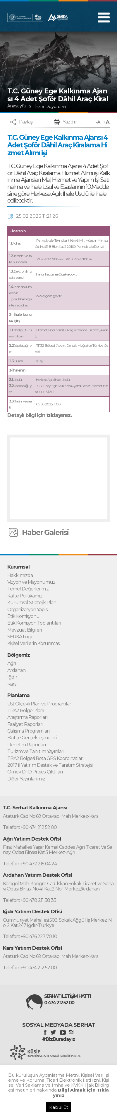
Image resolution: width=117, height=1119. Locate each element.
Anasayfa (16, 106)
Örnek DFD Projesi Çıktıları (35, 772)
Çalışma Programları (28, 731)
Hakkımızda (20, 575)
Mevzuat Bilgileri (24, 630)
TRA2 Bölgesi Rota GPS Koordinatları (45, 758)
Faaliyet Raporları (25, 724)
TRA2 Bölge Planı (25, 710)
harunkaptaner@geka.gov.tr (57, 274)
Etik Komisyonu (23, 616)
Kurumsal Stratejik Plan (31, 602)
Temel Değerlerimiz (28, 589)
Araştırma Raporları (27, 717)
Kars (11, 684)
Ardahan (16, 670)
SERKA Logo (20, 636)
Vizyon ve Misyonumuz (31, 582)
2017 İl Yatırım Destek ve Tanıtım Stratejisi (49, 765)
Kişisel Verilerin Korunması (34, 643)
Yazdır (70, 122)
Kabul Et (58, 1107)
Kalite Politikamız (24, 596)
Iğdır (12, 677)
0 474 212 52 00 (59, 1002)
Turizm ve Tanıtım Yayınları (35, 751)
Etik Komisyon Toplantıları (34, 623)
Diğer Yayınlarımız (26, 779)
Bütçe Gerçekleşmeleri (31, 737)
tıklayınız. (59, 415)
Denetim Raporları (26, 744)
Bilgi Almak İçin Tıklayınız (81, 1092)
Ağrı (11, 663)
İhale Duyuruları (50, 106)
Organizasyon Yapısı (28, 609)
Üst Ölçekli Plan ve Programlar (39, 704)
